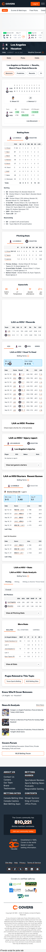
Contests (31, 793)
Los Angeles (18, 44)
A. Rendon (8, 160)
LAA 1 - (18, 513)
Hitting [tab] (16, 582)
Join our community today (23, 831)
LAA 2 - (18, 521)
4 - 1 (22, 382)
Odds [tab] (37, 58)
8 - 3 (22, 378)
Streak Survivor (32, 798)
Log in (35, 4)
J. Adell (7, 171)
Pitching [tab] (8, 582)
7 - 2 (22, 374)
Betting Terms (23, 356)
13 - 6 (23, 390)
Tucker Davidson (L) (11, 641)
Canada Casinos (11, 801)
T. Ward (7, 152)
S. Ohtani (13, 99)
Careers (7, 780)
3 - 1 (22, 394)
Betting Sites (12, 793)
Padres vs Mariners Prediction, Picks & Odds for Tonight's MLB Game (27, 731)
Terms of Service (34, 863)
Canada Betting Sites (13, 798)
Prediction (20, 73)
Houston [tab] (31, 138)
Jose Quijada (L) (10, 649)
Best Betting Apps (12, 804)
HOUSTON (32, 443)
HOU (9, 335)
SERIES (37, 346)
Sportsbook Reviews (34, 780)
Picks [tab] (23, 58)
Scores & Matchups (18, 10)
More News (40, 705)
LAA (9, 331)
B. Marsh (7, 163)
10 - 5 (23, 406)
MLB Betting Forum (23, 753)
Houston (16, 48)
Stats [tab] (9, 58)
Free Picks (34, 10)
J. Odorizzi (30, 99)
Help (16, 863)
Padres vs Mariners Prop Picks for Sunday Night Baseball (27, 721)
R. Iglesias (8, 259)
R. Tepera (8, 255)
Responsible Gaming (34, 789)
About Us (9, 772)
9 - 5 (22, 402)
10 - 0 (23, 410)
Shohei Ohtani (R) (13, 492)
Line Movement (32, 121)
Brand (6, 785)
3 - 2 (22, 398)
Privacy (23, 863)
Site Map (8, 863)
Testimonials (9, 788)
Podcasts (29, 786)
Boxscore (9, 73)
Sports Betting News (34, 783)
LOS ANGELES (13, 443)
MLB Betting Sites (32, 681)
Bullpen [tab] (9, 630)
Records (32, 73)
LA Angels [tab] (15, 138)
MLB (5, 10)
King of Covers (32, 801)
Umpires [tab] (36, 630)
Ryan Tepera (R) (10, 656)
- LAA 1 (18, 553)
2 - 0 (22, 386)
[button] (23, 613)
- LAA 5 (19, 510)
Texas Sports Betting (14, 681)
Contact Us (9, 777)
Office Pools (30, 804)
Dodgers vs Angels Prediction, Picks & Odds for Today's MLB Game (26, 711)
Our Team (8, 782)
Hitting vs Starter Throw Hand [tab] (33, 582)
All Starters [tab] (22, 630)
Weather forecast (34, 52)
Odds (43, 10)
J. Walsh (7, 156)
